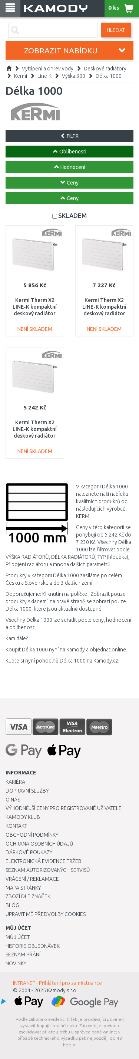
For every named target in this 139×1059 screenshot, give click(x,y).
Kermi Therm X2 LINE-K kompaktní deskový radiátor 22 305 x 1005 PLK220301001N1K (34, 313)
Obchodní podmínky (32, 835)
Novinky (16, 963)
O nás (13, 800)
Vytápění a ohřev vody (47, 69)
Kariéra (15, 782)
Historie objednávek (33, 946)
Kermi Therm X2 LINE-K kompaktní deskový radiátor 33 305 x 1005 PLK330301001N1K (104, 313)
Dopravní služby (27, 791)
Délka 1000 (109, 76)
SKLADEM (72, 215)
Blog (12, 905)
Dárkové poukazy (29, 852)
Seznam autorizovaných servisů (48, 870)
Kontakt (16, 826)
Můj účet (18, 937)
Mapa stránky (23, 888)
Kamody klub (23, 817)
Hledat (116, 30)
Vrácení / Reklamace (32, 879)
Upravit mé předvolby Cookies (46, 914)
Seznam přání (23, 954)
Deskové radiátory (105, 69)
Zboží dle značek (28, 896)
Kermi (20, 76)
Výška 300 (73, 76)
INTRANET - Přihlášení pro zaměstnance (57, 983)
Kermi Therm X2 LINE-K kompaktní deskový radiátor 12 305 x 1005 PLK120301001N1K (34, 435)
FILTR (69, 136)
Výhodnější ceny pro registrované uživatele (64, 808)
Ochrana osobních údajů (39, 844)
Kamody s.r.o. (62, 990)
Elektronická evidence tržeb (44, 861)
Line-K (44, 76)
